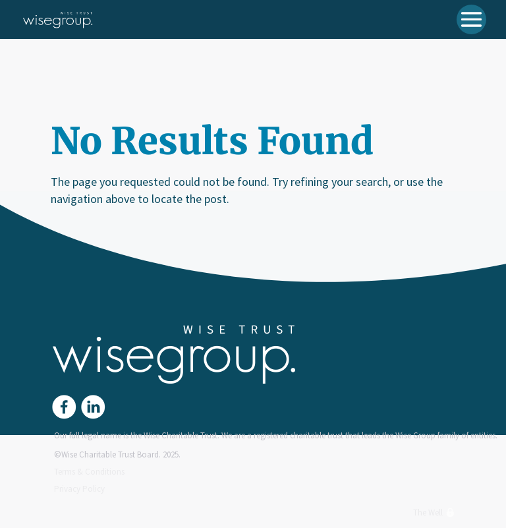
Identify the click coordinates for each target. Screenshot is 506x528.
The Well (434, 512)
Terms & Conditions (89, 471)
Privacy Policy (79, 488)
